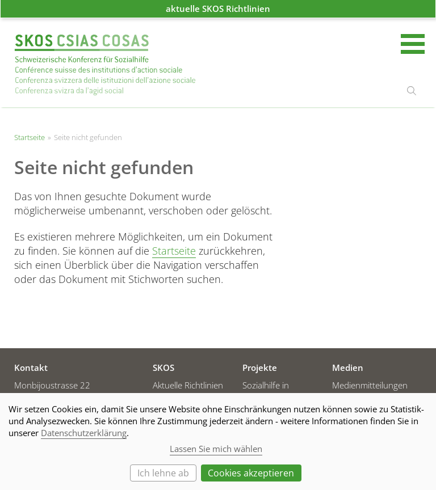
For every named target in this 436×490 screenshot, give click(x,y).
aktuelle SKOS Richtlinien (218, 8)
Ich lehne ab (163, 473)
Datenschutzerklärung (84, 432)
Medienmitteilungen (370, 385)
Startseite (105, 65)
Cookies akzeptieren (251, 473)
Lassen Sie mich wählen (216, 448)
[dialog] (218, 441)
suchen (411, 90)
